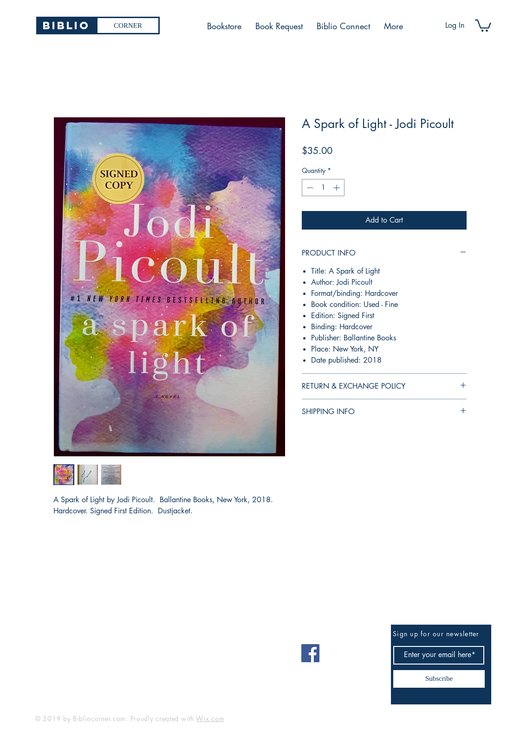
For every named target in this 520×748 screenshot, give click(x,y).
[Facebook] (310, 653)
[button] (483, 25)
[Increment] (337, 187)
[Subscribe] (439, 679)
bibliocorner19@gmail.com (81, 650)
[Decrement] (309, 187)
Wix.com (210, 718)
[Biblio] (66, 25)
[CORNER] (128, 25)
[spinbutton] (323, 187)
